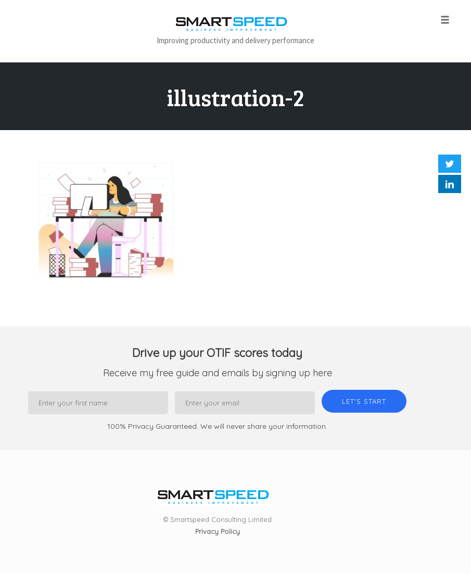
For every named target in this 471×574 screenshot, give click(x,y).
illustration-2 (235, 97)
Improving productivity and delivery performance (235, 40)
